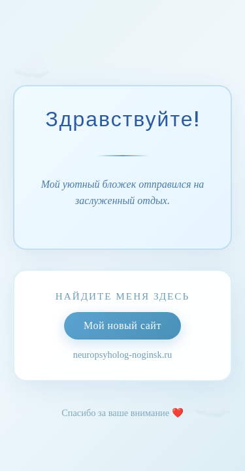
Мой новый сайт (122, 325)
